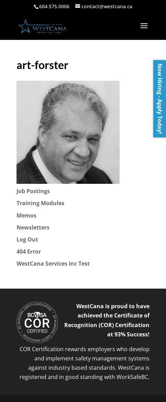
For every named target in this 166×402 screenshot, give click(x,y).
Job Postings (33, 191)
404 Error (28, 251)
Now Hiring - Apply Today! (160, 99)
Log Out (27, 239)
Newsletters (32, 227)
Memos (26, 215)
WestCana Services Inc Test (53, 263)
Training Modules (40, 203)
